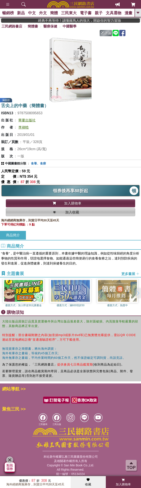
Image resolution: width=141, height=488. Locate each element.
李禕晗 (23, 127)
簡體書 (33, 26)
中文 (32, 13)
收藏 (88, 482)
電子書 (86, 13)
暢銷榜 (8, 13)
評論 (106, 33)
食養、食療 (38, 163)
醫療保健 (50, 26)
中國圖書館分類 (15, 163)
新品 (21, 13)
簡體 (54, 13)
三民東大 (69, 13)
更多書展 (130, 273)
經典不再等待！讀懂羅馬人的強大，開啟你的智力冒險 (85, 20)
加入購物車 (123, 482)
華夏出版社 (27, 120)
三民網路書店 (12, 26)
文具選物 (113, 13)
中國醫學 (69, 26)
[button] (138, 293)
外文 (43, 13)
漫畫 (128, 13)
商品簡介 (13, 235)
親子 (99, 13)
